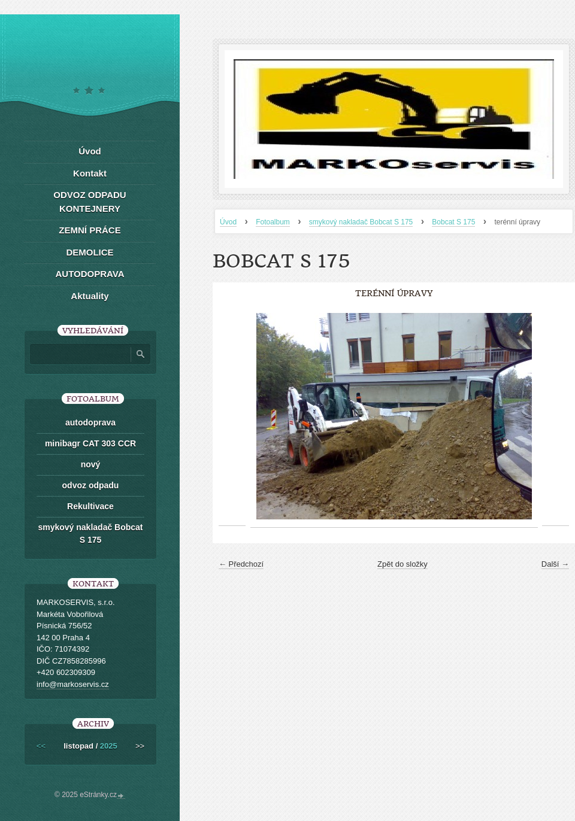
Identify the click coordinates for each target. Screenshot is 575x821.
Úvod (228, 222)
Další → (555, 564)
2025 (108, 745)
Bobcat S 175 (453, 222)
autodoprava (90, 422)
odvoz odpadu (90, 485)
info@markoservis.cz (73, 684)
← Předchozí (241, 564)
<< (41, 745)
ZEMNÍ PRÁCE (89, 230)
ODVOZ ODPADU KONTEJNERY (89, 202)
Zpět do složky (402, 564)
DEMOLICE (89, 252)
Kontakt (90, 173)
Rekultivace (90, 506)
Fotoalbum (273, 222)
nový (91, 464)
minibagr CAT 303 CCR (90, 443)
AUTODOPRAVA (89, 274)
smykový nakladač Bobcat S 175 (361, 222)
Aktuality (89, 296)
